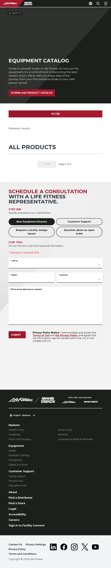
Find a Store (17, 503)
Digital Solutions (18, 464)
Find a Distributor (21, 497)
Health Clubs (16, 430)
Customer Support (79, 221)
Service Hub (16, 480)
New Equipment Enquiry (32, 221)
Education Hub (18, 485)
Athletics (63, 434)
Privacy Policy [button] (17, 549)
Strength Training (19, 455)
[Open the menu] (106, 3)
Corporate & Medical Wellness (75, 439)
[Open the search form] (98, 3)
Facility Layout (17, 476)
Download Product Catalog (32, 92)
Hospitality (15, 434)
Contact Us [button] (15, 544)
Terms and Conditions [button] (22, 554)
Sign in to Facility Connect (27, 525)
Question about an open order (79, 232)
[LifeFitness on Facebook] (63, 549)
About (13, 492)
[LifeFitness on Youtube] (95, 549)
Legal (12, 508)
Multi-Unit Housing (20, 439)
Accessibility (17, 514)
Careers (14, 519)
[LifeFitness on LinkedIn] (53, 549)
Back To (15, 13)
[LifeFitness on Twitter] (84, 549)
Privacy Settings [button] (36, 544)
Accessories (15, 460)
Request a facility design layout (31, 232)
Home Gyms (65, 430)
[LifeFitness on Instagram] (74, 549)
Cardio (12, 450)
